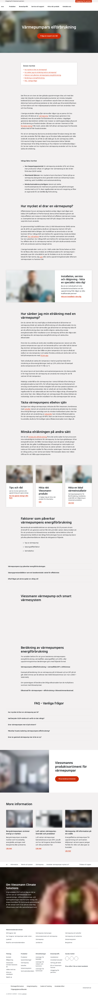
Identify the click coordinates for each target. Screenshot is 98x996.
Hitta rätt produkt (53, 6)
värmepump (43, 116)
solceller (27, 409)
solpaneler (48, 414)
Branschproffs (23, 6)
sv (6, 864)
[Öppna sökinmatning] (91, 6)
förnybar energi (26, 126)
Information (14, 864)
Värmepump (39, 864)
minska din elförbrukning (37, 437)
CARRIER (24, 994)
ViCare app (44, 355)
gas (41, 257)
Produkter (12, 6)
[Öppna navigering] (2, 6)
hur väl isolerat (33, 236)
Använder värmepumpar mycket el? (58, 864)
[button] (85, 864)
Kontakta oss (67, 6)
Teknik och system (27, 864)
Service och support (37, 6)
